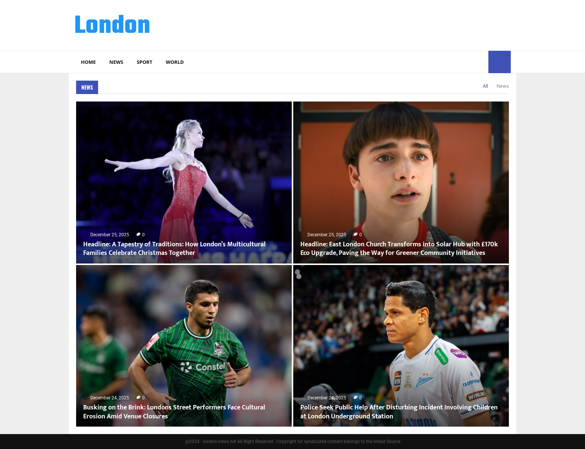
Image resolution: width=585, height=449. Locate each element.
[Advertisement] (375, 24)
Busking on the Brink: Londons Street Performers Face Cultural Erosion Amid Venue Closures (174, 412)
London (112, 26)
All (485, 86)
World (175, 62)
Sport (144, 62)
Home (88, 62)
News (116, 62)
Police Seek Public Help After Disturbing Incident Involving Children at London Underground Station (399, 412)
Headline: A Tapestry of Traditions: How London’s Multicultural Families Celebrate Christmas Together (174, 249)
